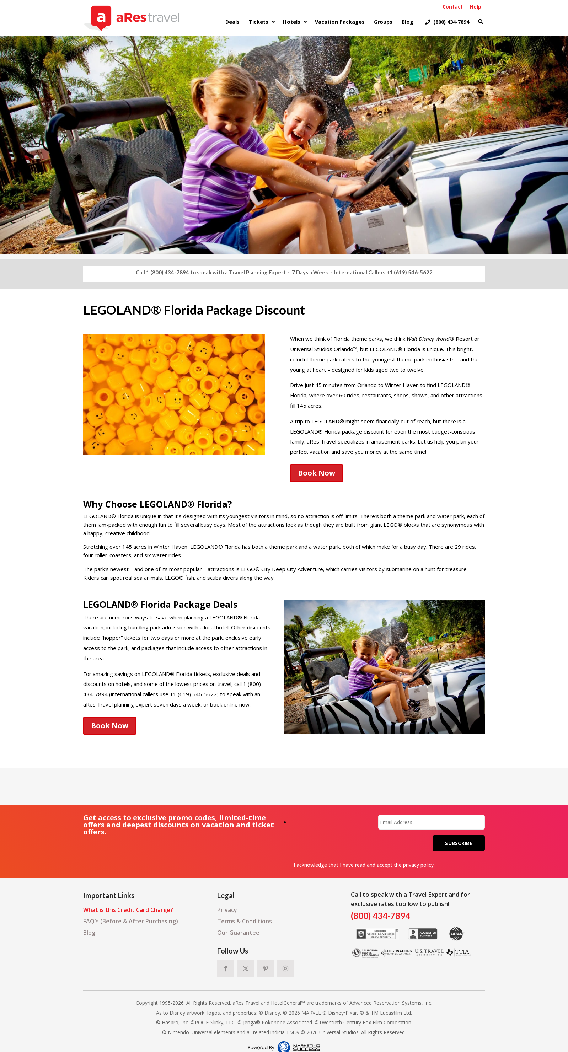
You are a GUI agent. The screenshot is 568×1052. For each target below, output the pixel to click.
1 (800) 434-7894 (167, 272)
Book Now (316, 473)
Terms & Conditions (244, 921)
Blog (89, 932)
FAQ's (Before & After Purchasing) (130, 921)
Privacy (227, 910)
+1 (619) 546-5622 (409, 272)
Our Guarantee (238, 932)
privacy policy (418, 865)
